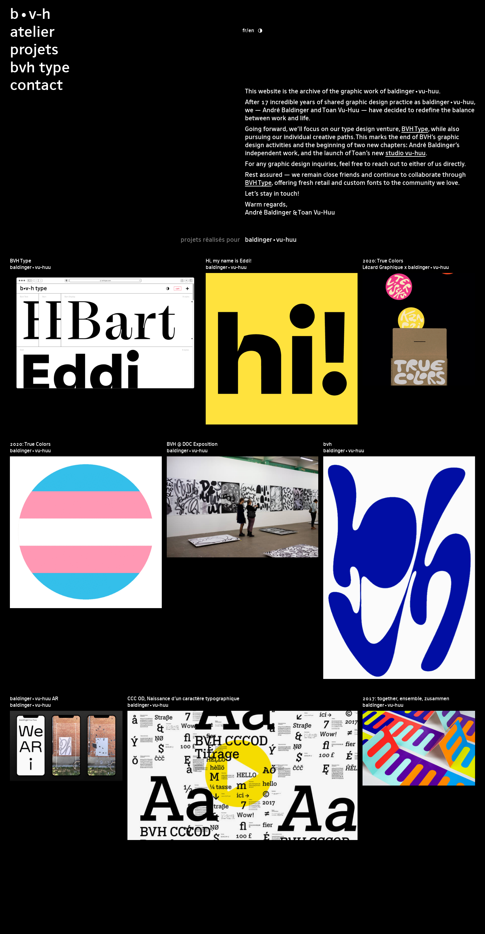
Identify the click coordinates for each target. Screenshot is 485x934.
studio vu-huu (405, 153)
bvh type (275, 49)
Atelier (267, 14)
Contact (271, 67)
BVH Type (414, 129)
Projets (269, 32)
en (368, 12)
